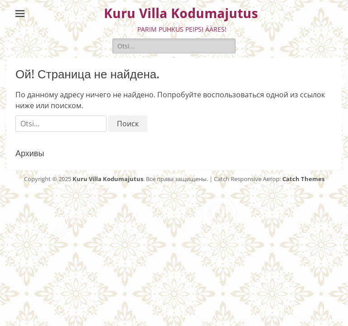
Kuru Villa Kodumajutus (181, 13)
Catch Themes (303, 179)
